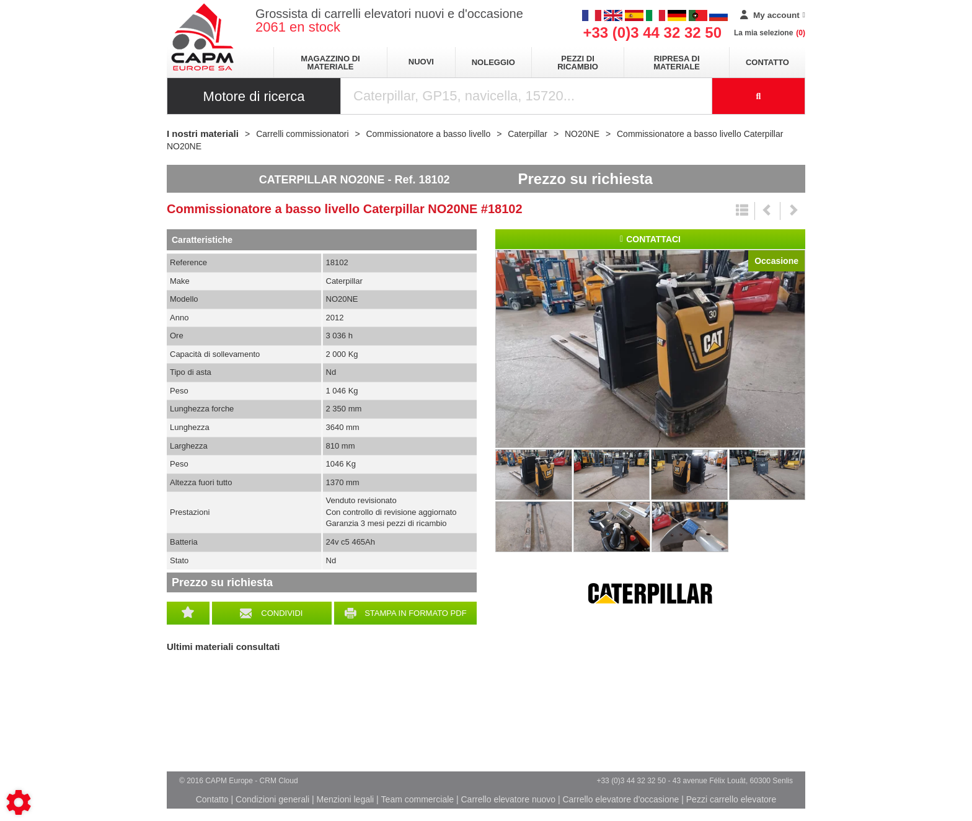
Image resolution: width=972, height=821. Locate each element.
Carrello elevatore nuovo (508, 799)
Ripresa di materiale (676, 63)
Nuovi (421, 61)
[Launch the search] (758, 96)
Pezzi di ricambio (577, 63)
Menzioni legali (345, 799)
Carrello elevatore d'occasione (620, 799)
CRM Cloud (279, 780)
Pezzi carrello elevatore (731, 799)
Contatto (767, 62)
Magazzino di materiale (330, 63)
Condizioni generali (272, 799)
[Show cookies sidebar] (18, 802)
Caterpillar (650, 594)
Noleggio (493, 62)
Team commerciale (417, 799)
